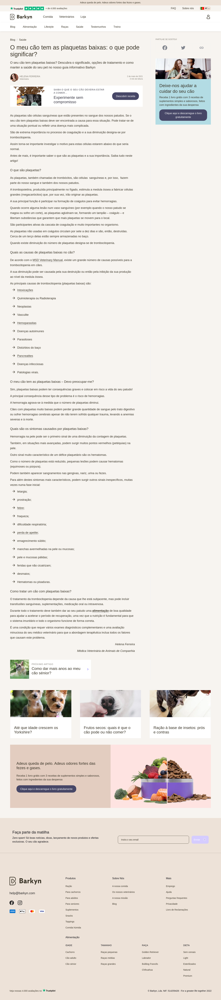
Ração (68, 886)
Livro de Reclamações (177, 909)
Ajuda (169, 892)
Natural (186, 970)
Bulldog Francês (150, 964)
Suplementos (71, 909)
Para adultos (71, 898)
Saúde (79, 26)
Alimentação (30, 26)
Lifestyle (49, 26)
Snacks (69, 915)
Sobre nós (188, 8)
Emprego (170, 886)
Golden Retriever (150, 952)
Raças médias (108, 958)
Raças (64, 26)
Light (185, 958)
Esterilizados (189, 964)
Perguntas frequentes (176, 898)
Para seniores (72, 904)
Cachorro (70, 952)
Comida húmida (73, 927)
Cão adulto (70, 958)
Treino (117, 26)
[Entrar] (208, 16)
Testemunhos (98, 26)
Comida (48, 16)
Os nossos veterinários (123, 892)
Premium (187, 976)
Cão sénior (70, 964)
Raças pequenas (109, 952)
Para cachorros (73, 892)
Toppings (69, 921)
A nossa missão (120, 898)
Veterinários (66, 16)
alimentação (100, 610)
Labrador (146, 958)
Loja (83, 16)
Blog (12, 26)
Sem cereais (189, 952)
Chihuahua (147, 970)
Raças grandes (108, 964)
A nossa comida (120, 886)
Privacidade (171, 904)
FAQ (173, 8)
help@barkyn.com (22, 893)
